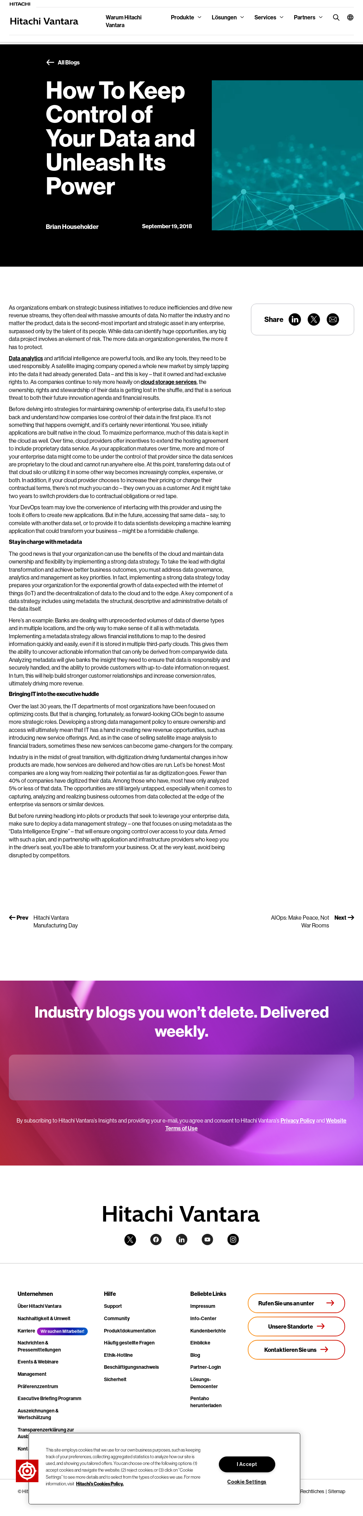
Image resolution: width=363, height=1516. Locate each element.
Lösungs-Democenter (204, 1383)
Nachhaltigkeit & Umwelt (44, 1318)
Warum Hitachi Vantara (124, 21)
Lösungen (224, 17)
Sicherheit (115, 1379)
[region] (164, 1469)
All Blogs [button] (63, 62)
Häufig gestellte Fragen (129, 1343)
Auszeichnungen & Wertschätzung (38, 1414)
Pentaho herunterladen (206, 1402)
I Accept (247, 1464)
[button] (348, 17)
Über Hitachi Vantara (39, 1306)
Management (32, 1374)
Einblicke (200, 1343)
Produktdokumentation (130, 1331)
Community (117, 1318)
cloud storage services (169, 381)
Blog (195, 1355)
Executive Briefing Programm (49, 1398)
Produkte (182, 17)
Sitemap (336, 1491)
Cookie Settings (246, 1482)
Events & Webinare (38, 1362)
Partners (304, 17)
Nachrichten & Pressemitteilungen (39, 1346)
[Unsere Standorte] (296, 1326)
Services (265, 17)
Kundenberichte (208, 1331)
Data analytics (26, 358)
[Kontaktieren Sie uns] (296, 1350)
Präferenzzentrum (38, 1386)
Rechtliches (312, 1491)
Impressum (202, 1306)
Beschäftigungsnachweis (131, 1367)
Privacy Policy (298, 1120)
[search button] (335, 17)
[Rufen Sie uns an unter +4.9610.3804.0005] (296, 1303)
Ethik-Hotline (118, 1355)
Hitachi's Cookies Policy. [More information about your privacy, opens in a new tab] (100, 1483)
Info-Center (203, 1318)
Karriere (26, 1331)
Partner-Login (205, 1367)
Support (113, 1306)
